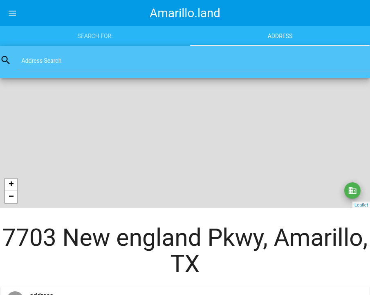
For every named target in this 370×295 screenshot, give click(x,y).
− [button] (11, 197)
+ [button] (11, 185)
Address (280, 36)
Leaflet (361, 204)
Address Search (42, 60)
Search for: (95, 36)
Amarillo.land (185, 13)
